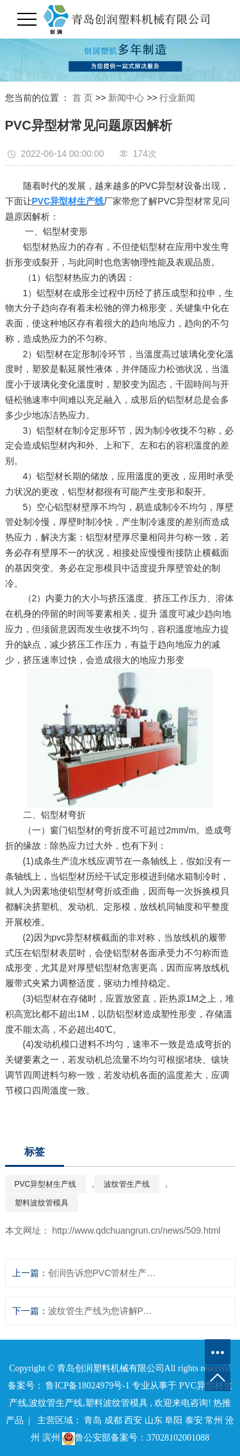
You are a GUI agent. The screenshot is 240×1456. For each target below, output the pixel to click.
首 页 (82, 98)
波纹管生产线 (127, 1184)
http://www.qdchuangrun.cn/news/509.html (136, 1230)
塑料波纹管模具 (41, 1202)
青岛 (93, 1420)
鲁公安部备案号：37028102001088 (135, 1438)
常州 (214, 1420)
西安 (133, 1420)
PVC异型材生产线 (46, 1184)
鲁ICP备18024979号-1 (87, 1385)
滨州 (51, 1438)
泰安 (194, 1420)
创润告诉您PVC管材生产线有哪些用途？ (102, 1273)
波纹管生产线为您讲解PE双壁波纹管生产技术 (102, 1311)
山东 (154, 1420)
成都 (113, 1420)
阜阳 (173, 1420)
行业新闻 (177, 98)
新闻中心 (126, 98)
